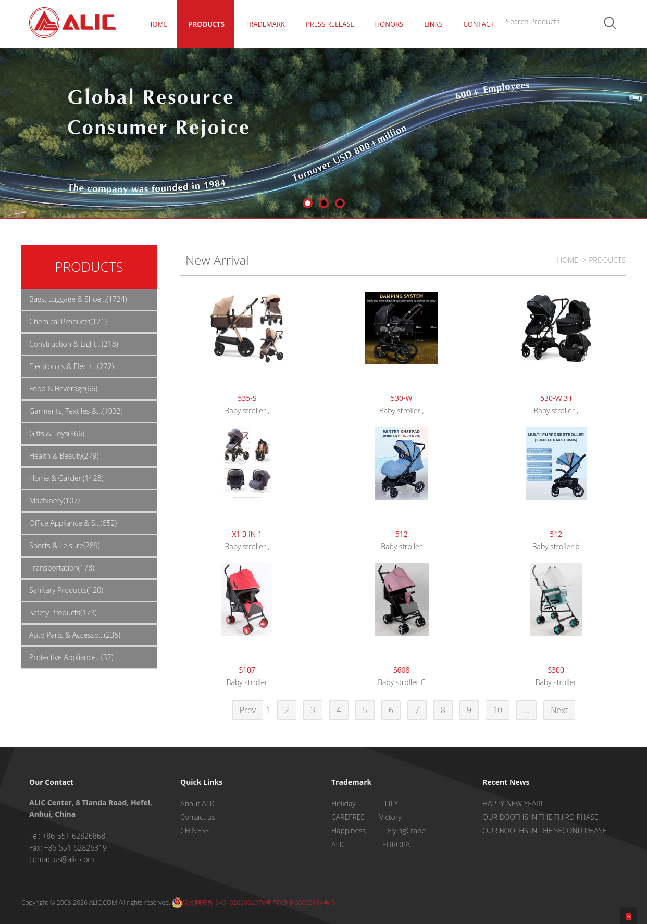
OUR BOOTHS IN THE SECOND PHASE (544, 831)
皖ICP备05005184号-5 (304, 902)
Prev (248, 710)
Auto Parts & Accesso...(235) (74, 635)
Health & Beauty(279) (63, 456)
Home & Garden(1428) (66, 478)
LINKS (433, 24)
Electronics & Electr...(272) (71, 366)
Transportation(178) (61, 568)
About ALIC (198, 803)
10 (497, 710)
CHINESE (194, 831)
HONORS (389, 24)
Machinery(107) (54, 500)
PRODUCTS (206, 24)
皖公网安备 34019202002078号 (221, 902)
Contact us (197, 817)
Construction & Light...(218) (73, 344)
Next (559, 710)
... (526, 710)
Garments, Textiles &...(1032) (76, 411)
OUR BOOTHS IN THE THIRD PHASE (540, 817)
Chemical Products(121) (68, 321)
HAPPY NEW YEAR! (512, 803)
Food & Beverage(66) (63, 389)
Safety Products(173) (63, 612)
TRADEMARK (265, 24)
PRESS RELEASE (330, 24)
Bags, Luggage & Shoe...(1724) (78, 299)
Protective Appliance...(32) (71, 657)
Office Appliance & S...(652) (73, 523)
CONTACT (479, 24)
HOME (157, 24)
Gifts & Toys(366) (56, 433)
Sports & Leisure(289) (64, 545)
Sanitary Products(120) (66, 590)
